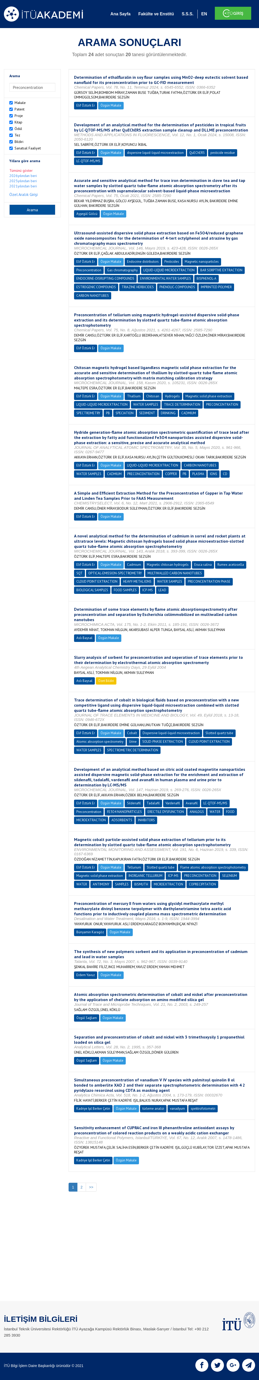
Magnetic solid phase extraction (208, 396)
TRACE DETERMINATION (182, 404)
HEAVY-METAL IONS (137, 581)
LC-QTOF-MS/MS (88, 161)
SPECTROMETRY (88, 413)
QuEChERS (197, 152)
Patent (19, 109)
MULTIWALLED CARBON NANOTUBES (175, 573)
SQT (79, 573)
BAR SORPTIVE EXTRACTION (221, 270)
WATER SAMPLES (145, 404)
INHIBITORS (146, 820)
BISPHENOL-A (206, 278)
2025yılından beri (23, 181)
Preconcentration (88, 270)
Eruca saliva (203, 564)
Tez (17, 135)
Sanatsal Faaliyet (28, 148)
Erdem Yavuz (85, 975)
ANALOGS (197, 812)
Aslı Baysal (84, 638)
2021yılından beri (23, 186)
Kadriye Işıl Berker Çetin (93, 1108)
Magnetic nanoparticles (202, 261)
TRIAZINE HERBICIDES (138, 287)
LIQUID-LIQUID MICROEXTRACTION (169, 270)
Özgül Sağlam (86, 1018)
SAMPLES (122, 884)
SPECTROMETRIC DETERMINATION (132, 750)
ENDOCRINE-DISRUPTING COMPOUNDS (105, 278)
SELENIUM (229, 875)
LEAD (162, 590)
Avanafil (192, 803)
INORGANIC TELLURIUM (145, 875)
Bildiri (19, 141)
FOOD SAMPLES (125, 590)
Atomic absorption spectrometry (99, 741)
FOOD (230, 812)
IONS (213, 474)
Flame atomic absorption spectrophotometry (213, 867)
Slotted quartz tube (219, 733)
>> (91, 1187)
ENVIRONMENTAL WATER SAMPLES (165, 278)
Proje (19, 115)
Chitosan (152, 396)
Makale (20, 102)
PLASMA (198, 474)
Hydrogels (172, 396)
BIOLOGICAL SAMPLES (92, 590)
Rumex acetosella (230, 564)
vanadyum (177, 1108)
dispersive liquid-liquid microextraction (155, 152)
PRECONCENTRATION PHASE (209, 581)
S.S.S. (187, 14)
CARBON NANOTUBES (92, 295)
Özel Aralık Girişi (23, 194)
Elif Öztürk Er (85, 105)
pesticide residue (222, 152)
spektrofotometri (203, 1108)
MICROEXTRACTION (91, 820)
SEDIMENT (147, 413)
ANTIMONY (101, 884)
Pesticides (171, 261)
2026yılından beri (23, 175)
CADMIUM (188, 413)
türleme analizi (153, 1108)
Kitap (18, 122)
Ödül (18, 128)
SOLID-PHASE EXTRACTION (162, 741)
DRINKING (168, 413)
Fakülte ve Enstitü (156, 14)
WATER (215, 812)
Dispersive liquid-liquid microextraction (171, 733)
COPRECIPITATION (202, 884)
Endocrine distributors (143, 261)
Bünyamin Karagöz (90, 932)
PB (108, 413)
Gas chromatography (122, 270)
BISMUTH (141, 884)
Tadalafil (153, 803)
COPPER (171, 474)
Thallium (134, 396)
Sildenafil (134, 803)
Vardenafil (172, 803)
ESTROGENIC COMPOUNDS (96, 287)
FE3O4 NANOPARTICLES (124, 812)
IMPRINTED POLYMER (216, 287)
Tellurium (134, 867)
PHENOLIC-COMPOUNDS (177, 287)
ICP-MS (147, 590)
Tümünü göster (21, 170)
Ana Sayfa (120, 14)
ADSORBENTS (121, 820)
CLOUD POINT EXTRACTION (96, 581)
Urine (133, 741)
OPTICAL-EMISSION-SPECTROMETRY (115, 573)
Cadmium (134, 564)
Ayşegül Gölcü (86, 214)
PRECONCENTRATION (222, 404)
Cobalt (132, 733)
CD (225, 474)
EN (204, 14)
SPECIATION (125, 413)
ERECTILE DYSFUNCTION (166, 812)
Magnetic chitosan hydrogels (168, 564)
